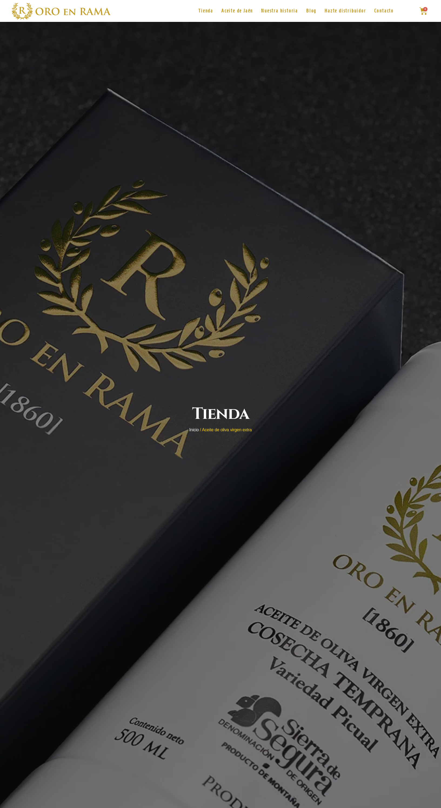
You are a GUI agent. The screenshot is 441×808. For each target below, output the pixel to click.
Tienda (205, 11)
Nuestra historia (279, 11)
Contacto (384, 11)
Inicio (194, 429)
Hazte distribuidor (345, 11)
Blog (311, 11)
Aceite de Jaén (237, 11)
